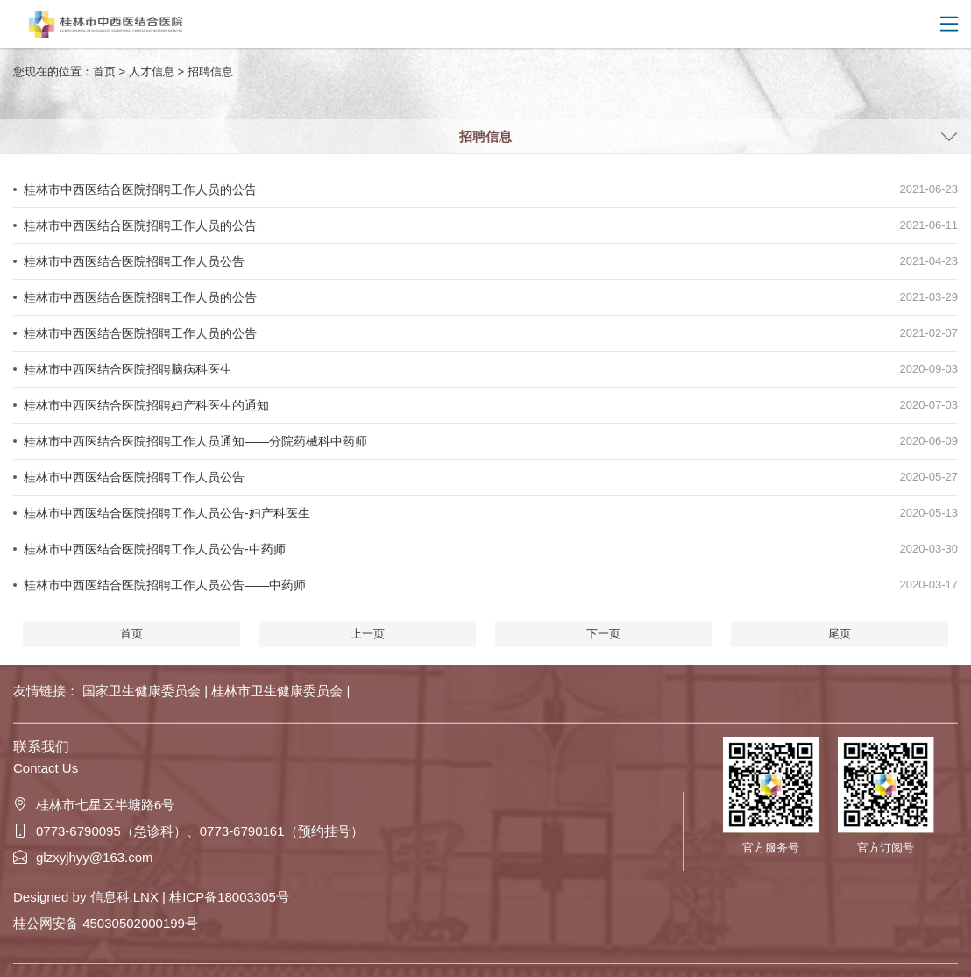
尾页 (839, 633)
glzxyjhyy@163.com (83, 857)
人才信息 (151, 71)
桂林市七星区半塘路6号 (93, 804)
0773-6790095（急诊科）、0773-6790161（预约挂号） (188, 831)
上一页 (368, 633)
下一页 (603, 633)
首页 (104, 71)
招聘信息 (210, 71)
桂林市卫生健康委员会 (278, 690)
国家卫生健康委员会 (143, 690)
